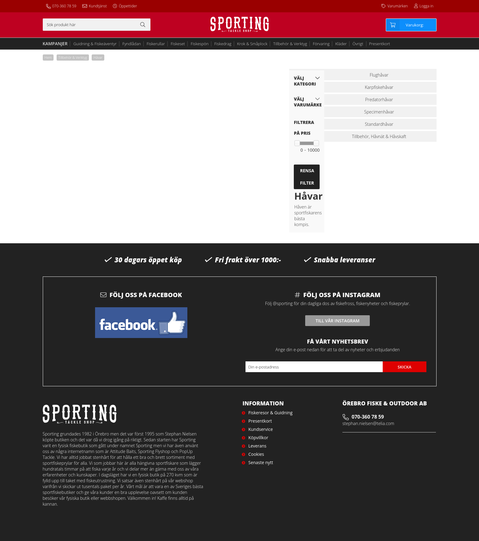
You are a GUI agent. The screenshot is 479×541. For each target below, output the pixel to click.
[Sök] (96, 24)
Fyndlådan (131, 43)
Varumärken (397, 6)
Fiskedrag (222, 43)
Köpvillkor (258, 437)
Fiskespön (200, 43)
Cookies (256, 454)
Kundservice (260, 429)
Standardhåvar (379, 124)
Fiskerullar (156, 43)
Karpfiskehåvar (379, 87)
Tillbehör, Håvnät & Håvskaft (379, 136)
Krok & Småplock (252, 43)
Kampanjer (55, 43)
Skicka (404, 367)
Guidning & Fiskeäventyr (95, 43)
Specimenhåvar (379, 112)
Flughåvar (379, 75)
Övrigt (358, 43)
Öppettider (128, 6)
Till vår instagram (338, 321)
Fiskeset (178, 43)
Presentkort (379, 43)
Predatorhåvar (379, 99)
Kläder (341, 43)
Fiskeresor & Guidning (270, 413)
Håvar (98, 57)
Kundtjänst (98, 6)
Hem (48, 57)
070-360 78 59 (64, 6)
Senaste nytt (260, 462)
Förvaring (321, 43)
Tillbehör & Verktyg (290, 43)
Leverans (257, 446)
